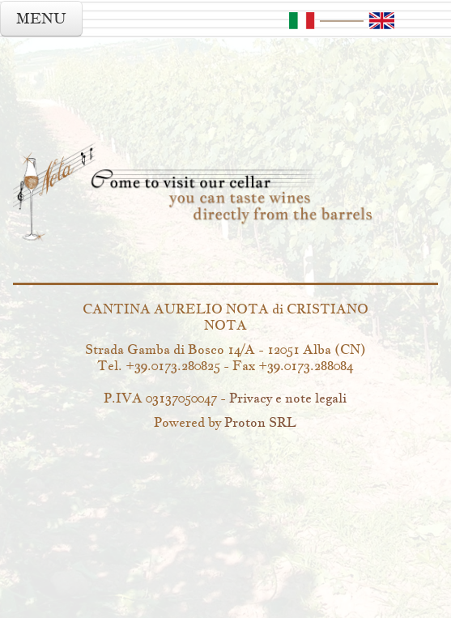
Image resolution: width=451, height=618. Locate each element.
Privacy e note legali (288, 398)
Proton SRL (260, 422)
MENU (41, 18)
